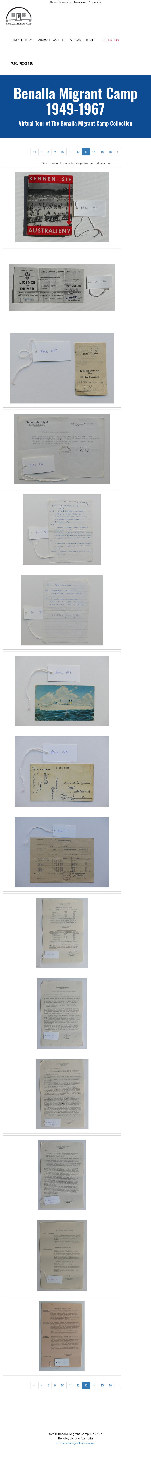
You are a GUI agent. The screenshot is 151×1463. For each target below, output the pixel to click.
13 (86, 152)
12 (78, 152)
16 (110, 152)
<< (34, 152)
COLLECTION (110, 40)
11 (70, 152)
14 (94, 152)
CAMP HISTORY (21, 40)
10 (62, 152)
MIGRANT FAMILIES (51, 40)
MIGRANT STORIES (83, 40)
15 (102, 152)
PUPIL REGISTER (22, 63)
